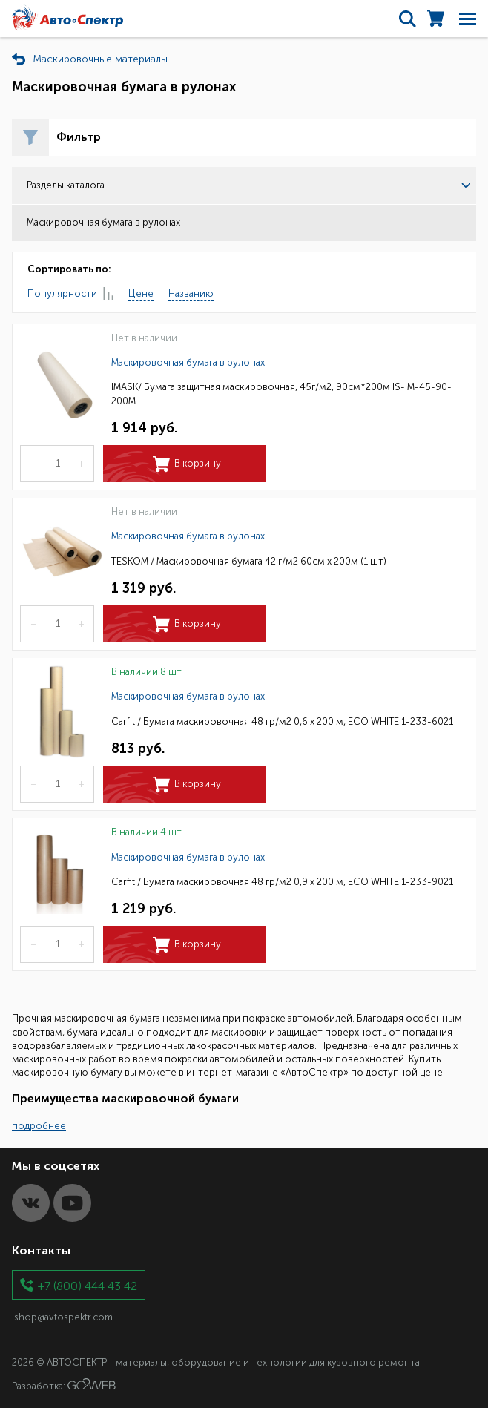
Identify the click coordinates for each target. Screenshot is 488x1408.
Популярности (70, 294)
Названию (191, 293)
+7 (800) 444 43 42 (87, 1285)
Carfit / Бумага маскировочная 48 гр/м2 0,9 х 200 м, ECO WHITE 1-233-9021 (282, 881)
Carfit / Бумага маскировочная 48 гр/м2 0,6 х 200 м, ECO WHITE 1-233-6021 (282, 721)
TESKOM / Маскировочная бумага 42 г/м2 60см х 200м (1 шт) (248, 561)
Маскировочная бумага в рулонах (188, 362)
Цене (141, 293)
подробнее (39, 1125)
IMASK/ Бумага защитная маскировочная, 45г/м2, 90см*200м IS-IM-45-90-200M (281, 393)
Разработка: (64, 1385)
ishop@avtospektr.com (62, 1317)
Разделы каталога (249, 185)
